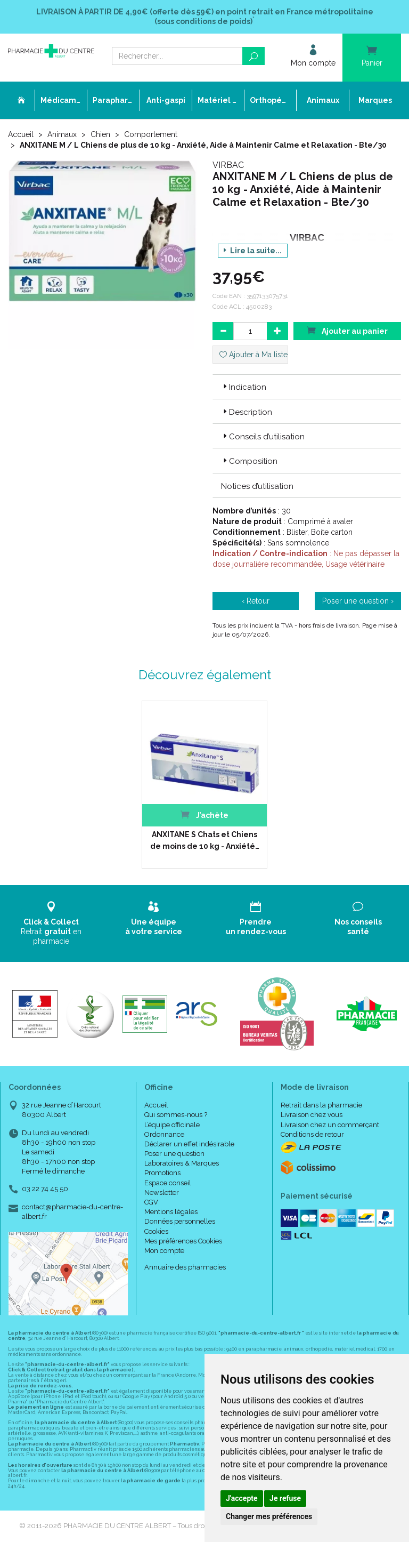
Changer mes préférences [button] (269, 1516)
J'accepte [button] (242, 1498)
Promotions (162, 1173)
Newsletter (161, 1192)
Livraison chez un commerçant (330, 1125)
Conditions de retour (312, 1134)
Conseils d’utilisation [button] (263, 436)
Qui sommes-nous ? (175, 1115)
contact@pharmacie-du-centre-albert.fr (72, 1211)
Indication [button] (243, 387)
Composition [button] (249, 461)
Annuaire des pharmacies (185, 1267)
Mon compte (164, 1251)
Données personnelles (179, 1221)
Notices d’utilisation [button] (257, 486)
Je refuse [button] (285, 1498)
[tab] (306, 386)
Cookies (156, 1231)
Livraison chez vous (311, 1115)
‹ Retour (255, 601)
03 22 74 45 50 (45, 1189)
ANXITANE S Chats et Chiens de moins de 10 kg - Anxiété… (204, 840)
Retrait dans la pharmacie (321, 1105)
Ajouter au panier (347, 330)
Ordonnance (164, 1134)
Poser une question (174, 1154)
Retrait (51, 923)
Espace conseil (167, 1183)
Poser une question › (358, 601)
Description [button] (246, 412)
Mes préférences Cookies (183, 1241)
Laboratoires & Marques (181, 1163)
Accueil (21, 134)
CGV (151, 1202)
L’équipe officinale (172, 1125)
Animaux (62, 134)
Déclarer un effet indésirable (189, 1144)
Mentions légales (171, 1212)
